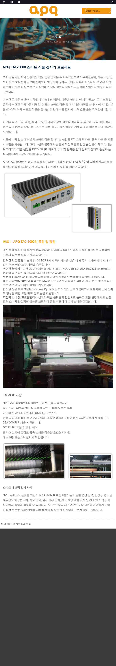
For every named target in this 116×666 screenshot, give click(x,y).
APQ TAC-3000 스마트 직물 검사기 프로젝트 (64, 41)
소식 (38, 41)
